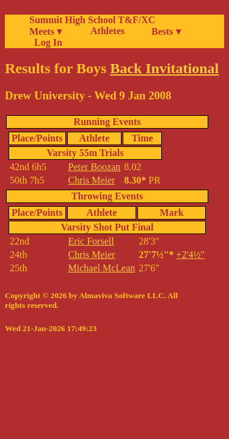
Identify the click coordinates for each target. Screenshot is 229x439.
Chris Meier (91, 180)
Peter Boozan (94, 167)
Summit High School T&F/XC (92, 20)
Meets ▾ (45, 31)
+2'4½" (190, 254)
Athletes (107, 31)
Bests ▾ (166, 31)
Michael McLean (102, 268)
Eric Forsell (91, 241)
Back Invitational (164, 68)
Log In (45, 42)
